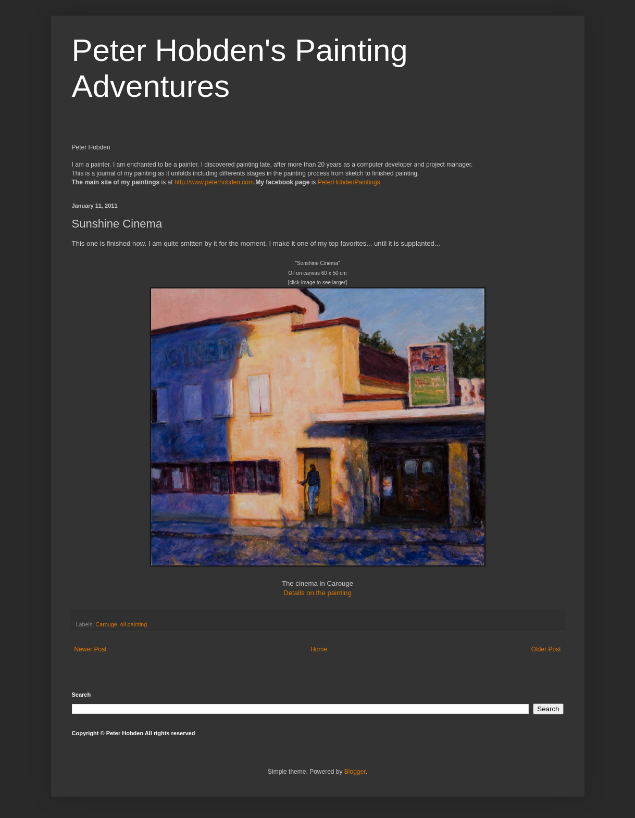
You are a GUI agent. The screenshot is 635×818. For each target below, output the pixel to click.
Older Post (546, 649)
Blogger (355, 771)
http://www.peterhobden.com (214, 182)
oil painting (133, 624)
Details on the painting (317, 593)
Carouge (106, 624)
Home (318, 649)
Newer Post (90, 649)
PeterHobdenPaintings (349, 182)
